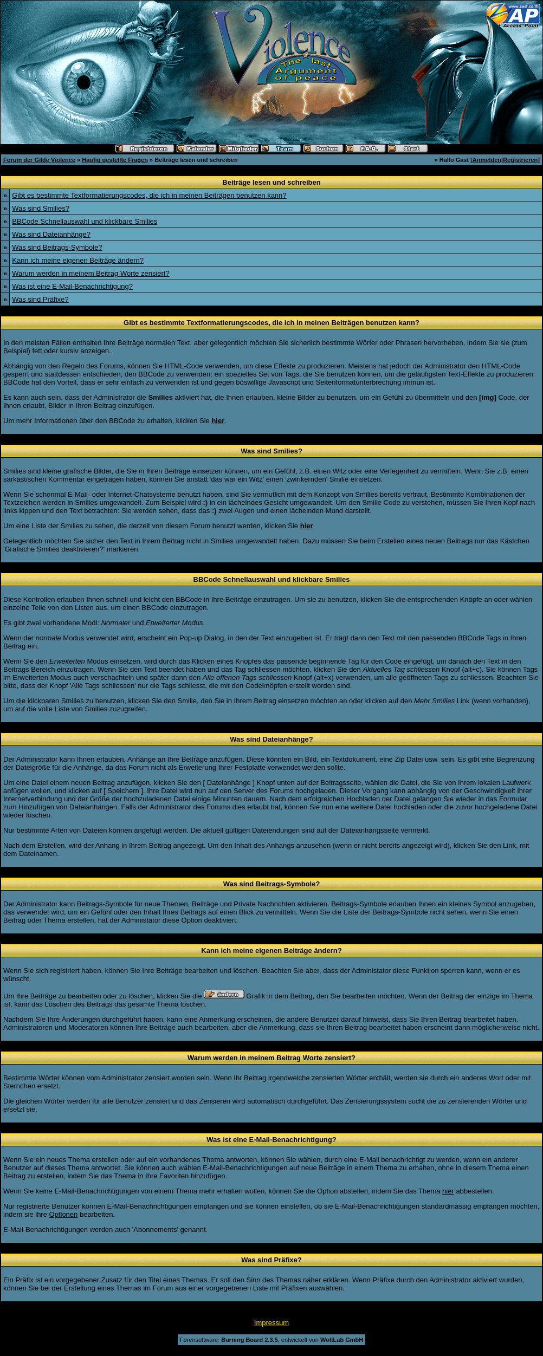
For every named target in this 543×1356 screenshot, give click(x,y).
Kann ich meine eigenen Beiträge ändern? (78, 260)
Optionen (63, 1214)
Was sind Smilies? (40, 208)
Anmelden (487, 160)
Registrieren (520, 160)
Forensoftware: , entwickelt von (271, 1339)
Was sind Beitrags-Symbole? (57, 247)
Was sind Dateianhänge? (51, 234)
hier (448, 1191)
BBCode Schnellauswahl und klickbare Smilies (84, 221)
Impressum (271, 1323)
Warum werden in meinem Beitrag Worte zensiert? (90, 273)
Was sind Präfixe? (40, 299)
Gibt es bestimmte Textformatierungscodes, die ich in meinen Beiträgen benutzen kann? (149, 195)
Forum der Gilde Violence (39, 160)
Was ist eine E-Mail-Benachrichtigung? (72, 286)
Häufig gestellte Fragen (115, 160)
